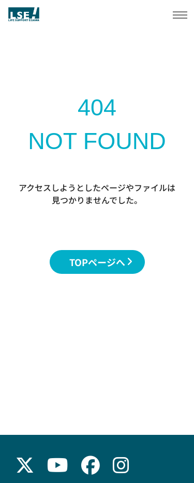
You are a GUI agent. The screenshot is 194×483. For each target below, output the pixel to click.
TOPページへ (100, 262)
